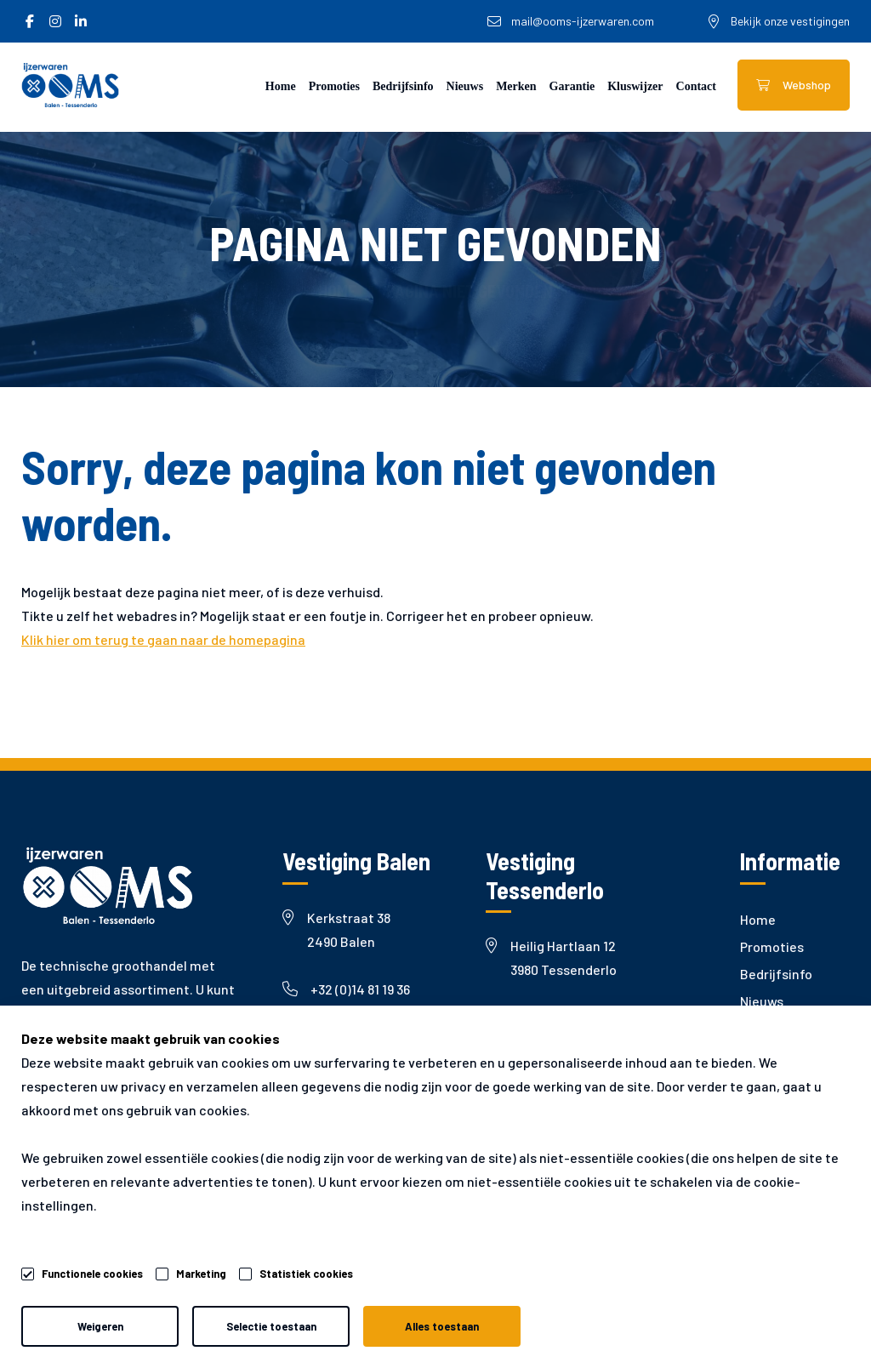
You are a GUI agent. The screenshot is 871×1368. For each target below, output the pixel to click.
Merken (516, 86)
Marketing (201, 1273)
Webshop (793, 84)
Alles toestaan (442, 1326)
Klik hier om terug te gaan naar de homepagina (163, 639)
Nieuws (465, 86)
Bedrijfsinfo (403, 86)
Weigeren (100, 1326)
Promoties (334, 86)
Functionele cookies (92, 1271)
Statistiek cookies (306, 1273)
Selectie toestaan (271, 1326)
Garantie (572, 86)
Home (280, 86)
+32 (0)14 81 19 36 (346, 989)
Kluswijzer (635, 86)
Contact (696, 86)
